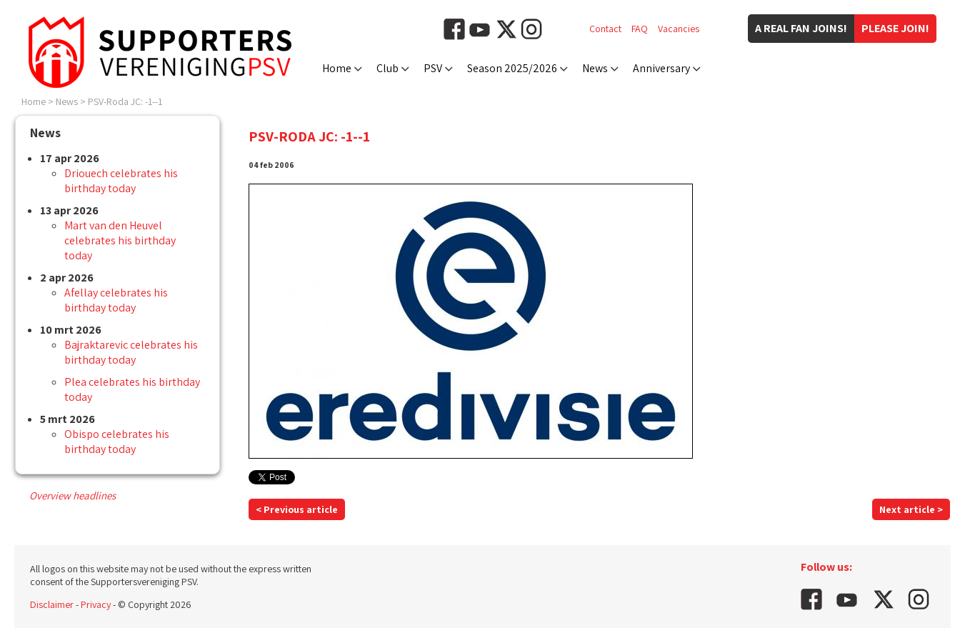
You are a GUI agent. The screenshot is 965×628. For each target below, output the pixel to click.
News (595, 68)
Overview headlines (72, 495)
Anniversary (661, 68)
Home (336, 68)
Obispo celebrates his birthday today (116, 442)
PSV (433, 68)
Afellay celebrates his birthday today (116, 300)
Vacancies (678, 28)
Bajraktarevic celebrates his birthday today (131, 352)
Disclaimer (52, 604)
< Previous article (297, 509)
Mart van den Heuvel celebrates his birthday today (120, 240)
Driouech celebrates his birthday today (121, 181)
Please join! (895, 28)
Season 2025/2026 (512, 68)
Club (387, 68)
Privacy (96, 604)
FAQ (639, 28)
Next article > (911, 509)
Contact (605, 28)
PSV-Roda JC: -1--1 (125, 101)
